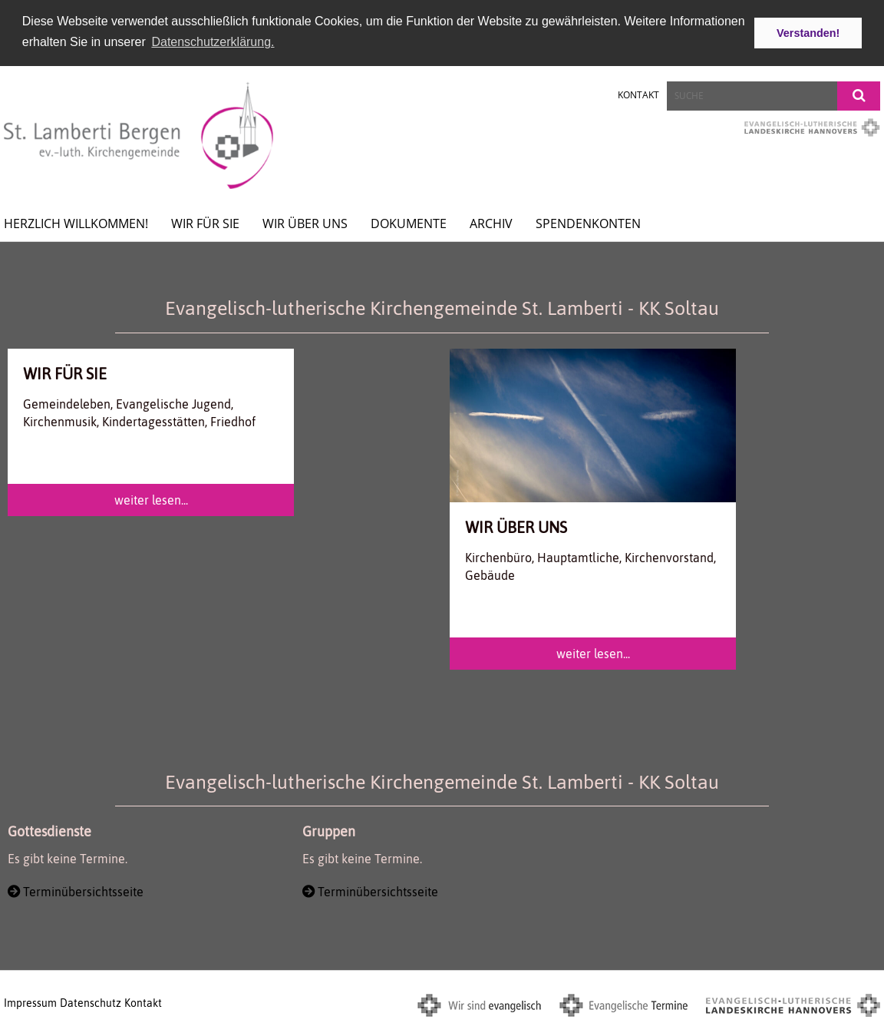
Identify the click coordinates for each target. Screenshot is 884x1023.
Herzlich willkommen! (76, 222)
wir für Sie (205, 222)
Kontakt (638, 93)
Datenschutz (90, 1001)
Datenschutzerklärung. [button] (212, 41)
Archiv (491, 222)
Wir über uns (305, 222)
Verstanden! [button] (808, 33)
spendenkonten (588, 222)
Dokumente (409, 222)
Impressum (30, 1001)
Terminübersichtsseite (83, 889)
